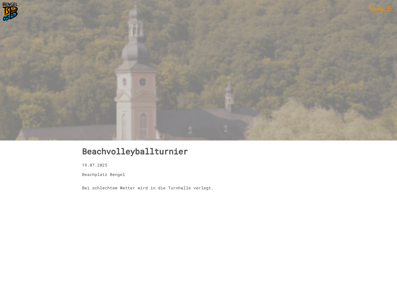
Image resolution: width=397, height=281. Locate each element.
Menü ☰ (380, 8)
